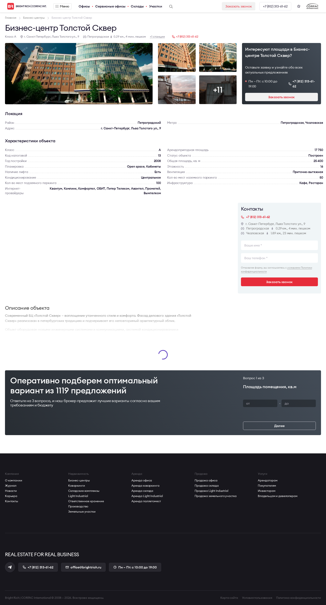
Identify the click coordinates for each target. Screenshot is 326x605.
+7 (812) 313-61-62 (275, 6)
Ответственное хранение (86, 501)
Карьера (11, 496)
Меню (62, 6)
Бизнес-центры (79, 480)
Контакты (11, 501)
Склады (137, 6)
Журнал (10, 485)
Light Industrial (78, 496)
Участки (155, 6)
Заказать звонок (238, 6)
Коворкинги (76, 485)
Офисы (84, 6)
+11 (218, 89)
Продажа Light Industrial (211, 491)
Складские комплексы (83, 491)
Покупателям (267, 485)
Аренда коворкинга (145, 485)
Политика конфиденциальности (298, 598)
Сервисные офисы (110, 6)
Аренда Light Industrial (147, 496)
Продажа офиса (206, 480)
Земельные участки (82, 511)
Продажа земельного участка (215, 496)
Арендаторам (267, 480)
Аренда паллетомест (146, 501)
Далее (279, 426)
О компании (13, 480)
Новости (11, 491)
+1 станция (157, 36)
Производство (78, 506)
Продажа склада (207, 485)
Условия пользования (257, 598)
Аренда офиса (141, 480)
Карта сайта (229, 598)
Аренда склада (142, 491)
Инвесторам (266, 491)
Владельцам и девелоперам (278, 496)
